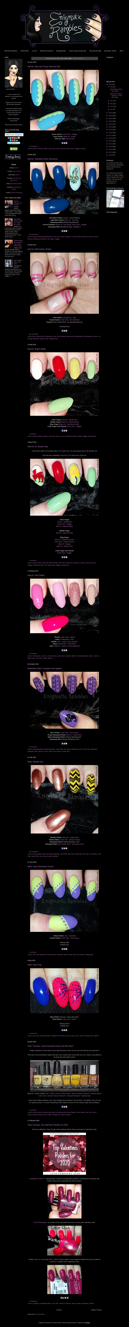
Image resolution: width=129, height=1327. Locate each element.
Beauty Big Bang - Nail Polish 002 (55, 749)
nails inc (93, 563)
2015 (110, 141)
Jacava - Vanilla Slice (69, 420)
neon (77, 1036)
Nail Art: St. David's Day (38, 447)
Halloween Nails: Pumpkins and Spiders (45, 668)
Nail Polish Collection (11, 51)
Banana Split (47, 1112)
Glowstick (60, 954)
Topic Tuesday (52, 1114)
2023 (110, 118)
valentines (85, 1303)
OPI (37, 658)
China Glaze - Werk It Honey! (71, 1093)
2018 (110, 132)
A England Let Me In (37, 1179)
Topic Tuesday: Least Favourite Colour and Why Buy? (51, 1046)
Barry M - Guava (70, 136)
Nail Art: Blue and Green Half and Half (44, 66)
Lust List (34, 51)
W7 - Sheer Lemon (53, 1093)
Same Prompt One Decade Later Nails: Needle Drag (18, 243)
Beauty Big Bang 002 (45, 236)
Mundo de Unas (87, 236)
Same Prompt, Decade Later (77, 51)
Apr (111, 101)
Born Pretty (70, 139)
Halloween (94, 749)
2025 (110, 113)
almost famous (37, 563)
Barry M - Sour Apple (63, 224)
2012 (68, 451)
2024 (110, 115)
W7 (59, 1114)
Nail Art (17, 167)
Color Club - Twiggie (70, 134)
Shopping (19, 192)
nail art (72, 148)
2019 (110, 129)
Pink (47, 339)
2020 (110, 127)
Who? (121, 51)
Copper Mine (35, 856)
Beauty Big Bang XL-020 (75, 749)
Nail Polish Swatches (16, 183)
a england (36, 1303)
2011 (110, 152)
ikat (41, 856)
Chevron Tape (43, 148)
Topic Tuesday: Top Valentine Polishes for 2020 (48, 1125)
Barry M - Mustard (66, 1096)
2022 (110, 121)
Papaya (30, 565)
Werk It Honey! (66, 1114)
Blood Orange (42, 436)
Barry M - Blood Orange (70, 422)
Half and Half (64, 148)
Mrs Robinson (88, 336)
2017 (110, 135)
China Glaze (80, 1112)
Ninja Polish (31, 658)
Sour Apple (50, 239)
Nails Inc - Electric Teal (64, 546)
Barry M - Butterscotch (83, 1096)
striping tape (89, 954)
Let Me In (62, 1303)
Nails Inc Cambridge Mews (43, 1259)
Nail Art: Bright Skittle (37, 349)
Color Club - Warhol (68, 637)
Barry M (35, 148)
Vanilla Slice (92, 436)
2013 (60, 451)
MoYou (41, 751)
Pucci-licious (57, 751)
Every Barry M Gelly (95, 51)
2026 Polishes (25, 51)
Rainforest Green (71, 436)
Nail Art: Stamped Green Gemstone (43, 159)
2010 (110, 155)
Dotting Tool (43, 954)
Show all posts (78, 58)
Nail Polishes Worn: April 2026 (18, 262)
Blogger (87, 1322)
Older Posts (96, 1310)
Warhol (50, 658)
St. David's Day (50, 565)
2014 (110, 144)
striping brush (53, 339)
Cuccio (62, 236)
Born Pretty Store (38, 336)
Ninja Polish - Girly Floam (67, 644)
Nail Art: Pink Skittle (36, 575)
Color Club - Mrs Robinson (70, 320)
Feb (111, 106)
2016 (110, 138)
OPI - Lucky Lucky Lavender (68, 641)
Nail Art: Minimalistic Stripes (39, 249)
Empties (13, 192)
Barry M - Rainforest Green (69, 424)
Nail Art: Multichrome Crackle (18, 202)
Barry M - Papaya (64, 544)
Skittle (80, 436)
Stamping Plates (61, 51)
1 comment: (33, 434)
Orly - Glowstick (70, 936)
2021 (110, 124)
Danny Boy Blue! (45, 1036)
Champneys (48, 336)
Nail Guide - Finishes (110, 51)
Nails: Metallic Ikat (35, 762)
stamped (55, 856)
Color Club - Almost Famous (64, 542)
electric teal (69, 563)
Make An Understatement (80, 656)
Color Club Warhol (40, 1222)
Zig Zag (83, 148)
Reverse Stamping (33, 239)
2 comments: (33, 146)
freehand (63, 336)
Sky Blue (43, 239)
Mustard (35, 1114)
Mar (111, 103)
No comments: (34, 234)
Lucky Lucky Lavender (63, 656)
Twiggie (77, 148)
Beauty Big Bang (38, 749)
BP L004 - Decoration (90, 854)
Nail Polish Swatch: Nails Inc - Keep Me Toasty (18, 221)
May (112, 87)
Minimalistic (79, 336)
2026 (110, 84)
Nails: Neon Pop (34, 965)
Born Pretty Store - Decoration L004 (71, 844)
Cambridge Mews (45, 1303)
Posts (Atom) (40, 1314)
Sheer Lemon (43, 1114)
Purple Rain (66, 751)
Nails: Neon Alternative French (41, 866)
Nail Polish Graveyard (46, 51)
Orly (74, 954)
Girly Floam (52, 656)
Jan (111, 109)
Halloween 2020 (33, 751)
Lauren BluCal (77, 236)
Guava (57, 148)
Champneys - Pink (69, 317)
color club (51, 148)
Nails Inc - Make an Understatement (67, 646)
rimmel (81, 1036)
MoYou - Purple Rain (74, 735)
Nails (50, 751)
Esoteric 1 (68, 236)
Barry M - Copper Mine (71, 837)
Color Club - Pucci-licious (70, 732)
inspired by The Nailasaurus (70, 455)
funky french (71, 336)
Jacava (57, 436)
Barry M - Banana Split (92, 1093)
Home (59, 1310)
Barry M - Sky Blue (72, 220)
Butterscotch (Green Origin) (66, 1112)
